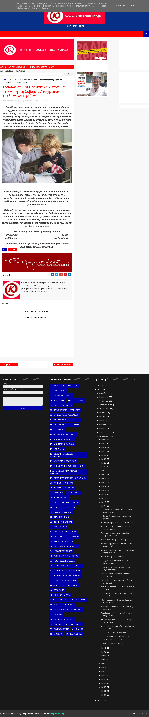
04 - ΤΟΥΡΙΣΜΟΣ (57, 400)
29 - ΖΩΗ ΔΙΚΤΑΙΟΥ (58, 527)
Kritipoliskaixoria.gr (57, 713)
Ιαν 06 (104, 675)
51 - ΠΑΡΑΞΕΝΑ (57, 609)
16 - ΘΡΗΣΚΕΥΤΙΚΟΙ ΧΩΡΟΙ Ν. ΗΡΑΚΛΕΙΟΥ (63, 455)
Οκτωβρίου (104, 401)
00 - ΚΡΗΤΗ (55, 386)
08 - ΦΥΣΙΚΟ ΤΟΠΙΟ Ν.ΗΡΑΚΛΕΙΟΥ (65, 410)
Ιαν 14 (104, 506)
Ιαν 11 (104, 656)
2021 (99, 389)
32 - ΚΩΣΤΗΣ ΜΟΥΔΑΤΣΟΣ (61, 541)
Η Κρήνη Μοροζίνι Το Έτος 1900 (113, 633)
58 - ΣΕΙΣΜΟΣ (77, 624)
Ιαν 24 (104, 467)
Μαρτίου (103, 428)
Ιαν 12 (104, 652)
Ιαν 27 (104, 455)
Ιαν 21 (104, 478)
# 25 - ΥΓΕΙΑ (12, 250)
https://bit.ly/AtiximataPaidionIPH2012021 (39, 235)
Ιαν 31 (104, 439)
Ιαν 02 (104, 691)
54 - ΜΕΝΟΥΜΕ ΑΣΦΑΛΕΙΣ (62, 619)
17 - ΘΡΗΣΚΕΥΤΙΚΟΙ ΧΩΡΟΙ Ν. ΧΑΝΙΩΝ (67, 466)
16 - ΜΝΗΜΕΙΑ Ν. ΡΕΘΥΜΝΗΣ (63, 461)
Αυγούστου (104, 408)
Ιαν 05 (104, 679)
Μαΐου (102, 420)
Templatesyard (27, 713)
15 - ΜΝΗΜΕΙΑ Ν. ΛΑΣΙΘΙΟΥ (62, 444)
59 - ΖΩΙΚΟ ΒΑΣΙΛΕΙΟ (59, 629)
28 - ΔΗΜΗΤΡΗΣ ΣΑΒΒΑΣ (61, 522)
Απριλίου (103, 424)
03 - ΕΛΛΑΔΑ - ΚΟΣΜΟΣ (60, 395)
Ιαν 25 (104, 463)
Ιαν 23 (104, 471)
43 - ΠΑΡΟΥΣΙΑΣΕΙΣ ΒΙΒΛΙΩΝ (63, 580)
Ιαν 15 (104, 502)
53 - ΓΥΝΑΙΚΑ (56, 614)
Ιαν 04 (104, 683)
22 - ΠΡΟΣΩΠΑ (56, 493)
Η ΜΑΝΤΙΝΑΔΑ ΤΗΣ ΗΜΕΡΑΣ (112, 643)
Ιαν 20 (104, 482)
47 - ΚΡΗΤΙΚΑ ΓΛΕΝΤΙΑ (60, 595)
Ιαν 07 (104, 671)
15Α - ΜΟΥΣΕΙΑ (57, 449)
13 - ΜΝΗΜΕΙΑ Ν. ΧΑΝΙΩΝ (61, 439)
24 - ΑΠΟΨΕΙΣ (56, 507)
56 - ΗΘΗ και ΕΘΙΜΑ (59, 624)
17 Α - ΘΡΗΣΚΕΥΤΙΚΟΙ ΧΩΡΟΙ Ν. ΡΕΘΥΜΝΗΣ (64, 472)
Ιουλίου (102, 412)
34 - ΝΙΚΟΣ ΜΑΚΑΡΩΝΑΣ (61, 551)
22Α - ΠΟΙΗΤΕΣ (72, 493)
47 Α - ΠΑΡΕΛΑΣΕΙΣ (58, 600)
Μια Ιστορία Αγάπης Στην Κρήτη (113, 539)
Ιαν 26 (104, 459)
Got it (131, 6)
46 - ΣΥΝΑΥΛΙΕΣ (57, 590)
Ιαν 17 (104, 494)
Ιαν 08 (104, 667)
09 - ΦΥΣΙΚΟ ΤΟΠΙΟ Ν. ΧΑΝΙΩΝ (64, 415)
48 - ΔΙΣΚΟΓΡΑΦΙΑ (78, 600)
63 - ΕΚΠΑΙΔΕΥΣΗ (74, 634)
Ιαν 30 (104, 443)
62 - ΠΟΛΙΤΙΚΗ (56, 634)
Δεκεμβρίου (104, 393)
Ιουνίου (102, 416)
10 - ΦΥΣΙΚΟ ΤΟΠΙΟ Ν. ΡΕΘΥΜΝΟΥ (65, 420)
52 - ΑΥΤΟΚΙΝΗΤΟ (75, 609)
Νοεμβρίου (104, 397)
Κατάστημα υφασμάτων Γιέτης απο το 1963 (117, 522)
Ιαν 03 (104, 687)
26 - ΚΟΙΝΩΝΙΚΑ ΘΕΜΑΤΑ (61, 512)
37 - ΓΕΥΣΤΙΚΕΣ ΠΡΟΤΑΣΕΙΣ (62, 561)
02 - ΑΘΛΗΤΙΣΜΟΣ (58, 390)
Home (5, 80)
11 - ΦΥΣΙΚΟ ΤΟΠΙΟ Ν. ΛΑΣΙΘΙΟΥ (64, 425)
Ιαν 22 (104, 475)
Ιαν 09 (104, 663)
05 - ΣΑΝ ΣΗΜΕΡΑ (75, 400)
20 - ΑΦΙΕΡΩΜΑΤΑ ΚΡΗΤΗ (61, 483)
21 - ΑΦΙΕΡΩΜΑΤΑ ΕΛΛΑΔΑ (62, 488)
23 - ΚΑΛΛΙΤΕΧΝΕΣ (58, 497)
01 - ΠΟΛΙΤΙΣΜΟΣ (71, 386)
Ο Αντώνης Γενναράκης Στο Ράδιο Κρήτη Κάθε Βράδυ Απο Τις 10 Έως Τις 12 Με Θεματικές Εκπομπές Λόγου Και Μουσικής (91, 65)
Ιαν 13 (104, 648)
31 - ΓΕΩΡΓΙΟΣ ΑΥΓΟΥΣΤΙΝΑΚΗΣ (64, 536)
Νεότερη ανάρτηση (9, 364)
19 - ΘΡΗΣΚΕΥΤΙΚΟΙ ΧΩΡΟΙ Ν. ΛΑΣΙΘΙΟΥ (68, 478)
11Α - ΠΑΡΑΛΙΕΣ (57, 429)
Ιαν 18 (104, 490)
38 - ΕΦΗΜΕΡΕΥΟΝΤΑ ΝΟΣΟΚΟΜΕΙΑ (66, 566)
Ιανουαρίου (104, 436)
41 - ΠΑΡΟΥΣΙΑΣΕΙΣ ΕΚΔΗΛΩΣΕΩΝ (65, 570)
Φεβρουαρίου (105, 432)
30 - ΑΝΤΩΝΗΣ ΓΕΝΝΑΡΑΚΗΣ (63, 532)
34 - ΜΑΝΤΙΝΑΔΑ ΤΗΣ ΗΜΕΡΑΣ (64, 546)
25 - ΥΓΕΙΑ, (44, 101)
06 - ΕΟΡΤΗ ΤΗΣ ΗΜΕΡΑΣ (61, 405)
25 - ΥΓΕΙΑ (13, 80)
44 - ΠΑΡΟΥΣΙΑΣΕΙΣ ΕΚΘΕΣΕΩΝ (64, 585)
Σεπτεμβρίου (104, 405)
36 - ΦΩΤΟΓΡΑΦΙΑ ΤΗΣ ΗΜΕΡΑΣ (64, 556)
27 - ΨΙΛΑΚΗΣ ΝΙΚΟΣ (59, 517)
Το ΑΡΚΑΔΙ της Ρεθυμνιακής (112, 556)
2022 (99, 386)
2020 (99, 700)
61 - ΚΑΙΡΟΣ (77, 629)
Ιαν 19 (104, 486)
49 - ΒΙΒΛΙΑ (55, 605)
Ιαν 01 (104, 695)
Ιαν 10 (104, 660)
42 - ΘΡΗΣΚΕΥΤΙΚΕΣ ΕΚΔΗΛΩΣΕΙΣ (65, 575)
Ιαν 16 (104, 498)
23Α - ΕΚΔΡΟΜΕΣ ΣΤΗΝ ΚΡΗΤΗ (64, 502)
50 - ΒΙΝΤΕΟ (69, 605)
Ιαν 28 (104, 451)
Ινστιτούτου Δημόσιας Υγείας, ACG (35, 238)
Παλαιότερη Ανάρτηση (62, 364)
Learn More (121, 6)
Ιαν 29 (104, 447)
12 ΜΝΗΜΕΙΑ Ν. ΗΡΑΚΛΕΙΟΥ (63, 434)
